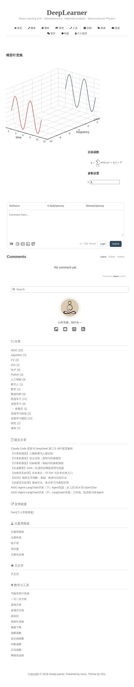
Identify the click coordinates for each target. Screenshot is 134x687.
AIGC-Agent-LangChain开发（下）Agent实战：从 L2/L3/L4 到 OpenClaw (54, 487)
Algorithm (16, 355)
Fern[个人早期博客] (22, 512)
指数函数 (16, 632)
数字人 (15, 384)
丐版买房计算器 (20, 593)
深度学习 (16, 403)
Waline (116, 276)
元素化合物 (17, 554)
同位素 (15, 548)
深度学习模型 (19, 418)
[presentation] (106, 163)
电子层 (15, 543)
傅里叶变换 (17, 621)
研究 (13, 423)
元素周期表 (17, 531)
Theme (91, 674)
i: (88, 182)
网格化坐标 (17, 655)
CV (12, 359)
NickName (14, 206)
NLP (13, 369)
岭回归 (15, 616)
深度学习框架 (19, 413)
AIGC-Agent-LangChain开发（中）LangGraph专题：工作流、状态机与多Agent (57, 492)
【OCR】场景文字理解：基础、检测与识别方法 (39, 477)
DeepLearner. (57, 674)
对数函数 (16, 644)
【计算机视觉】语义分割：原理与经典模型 (36, 458)
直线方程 (16, 604)
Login (102, 244)
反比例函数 (17, 638)
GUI (13, 364)
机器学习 (16, 398)
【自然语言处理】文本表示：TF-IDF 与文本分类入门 (42, 472)
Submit (115, 244)
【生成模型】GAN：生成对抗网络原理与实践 (37, 467)
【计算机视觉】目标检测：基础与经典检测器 (37, 463)
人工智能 (16, 379)
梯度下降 (16, 627)
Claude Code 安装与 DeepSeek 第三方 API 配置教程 (42, 448)
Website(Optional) (95, 206)
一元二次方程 (19, 599)
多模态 (19, 408)
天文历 (15, 573)
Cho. (103, 674)
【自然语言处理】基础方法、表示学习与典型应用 (40, 482)
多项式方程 (17, 610)
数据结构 (16, 394)
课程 (13, 428)
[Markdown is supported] (12, 244)
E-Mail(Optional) (56, 206)
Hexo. (83, 674)
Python (15, 374)
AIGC (14, 350)
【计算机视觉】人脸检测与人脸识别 (32, 453)
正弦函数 (16, 649)
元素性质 (16, 537)
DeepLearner (67, 12)
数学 (13, 389)
